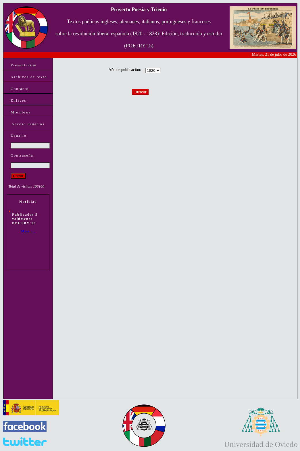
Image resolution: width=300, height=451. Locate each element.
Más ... (28, 231)
